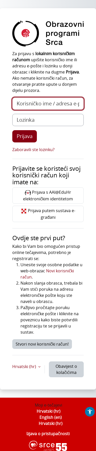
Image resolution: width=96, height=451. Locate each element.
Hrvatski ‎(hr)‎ (48, 411)
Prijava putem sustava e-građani (48, 214)
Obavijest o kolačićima (66, 369)
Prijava (25, 136)
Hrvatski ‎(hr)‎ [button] (24, 366)
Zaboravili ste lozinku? (33, 149)
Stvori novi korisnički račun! (42, 344)
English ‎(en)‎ (50, 417)
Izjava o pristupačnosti (48, 433)
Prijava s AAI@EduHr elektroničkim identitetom (48, 195)
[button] (90, 412)
